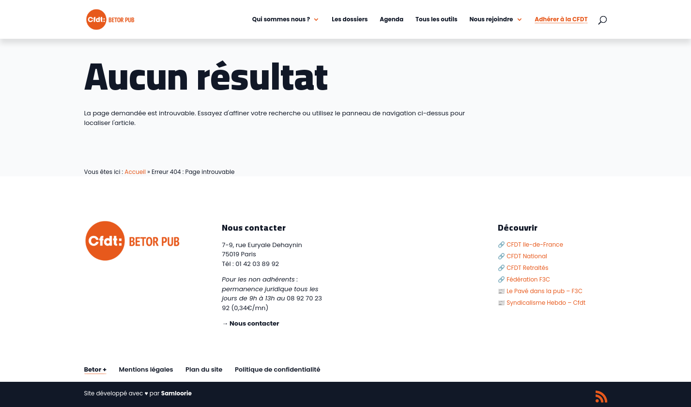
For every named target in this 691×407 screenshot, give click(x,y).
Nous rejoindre (491, 19)
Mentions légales (146, 369)
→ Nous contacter (250, 323)
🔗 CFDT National (522, 256)
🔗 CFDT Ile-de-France (530, 244)
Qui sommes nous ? (281, 19)
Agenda (391, 19)
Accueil (135, 172)
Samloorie (176, 393)
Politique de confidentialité (278, 369)
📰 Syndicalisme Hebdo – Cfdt (541, 302)
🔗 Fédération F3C (524, 279)
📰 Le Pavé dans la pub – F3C (540, 291)
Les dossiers (350, 19)
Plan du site (203, 369)
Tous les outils (436, 19)
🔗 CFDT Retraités (523, 268)
